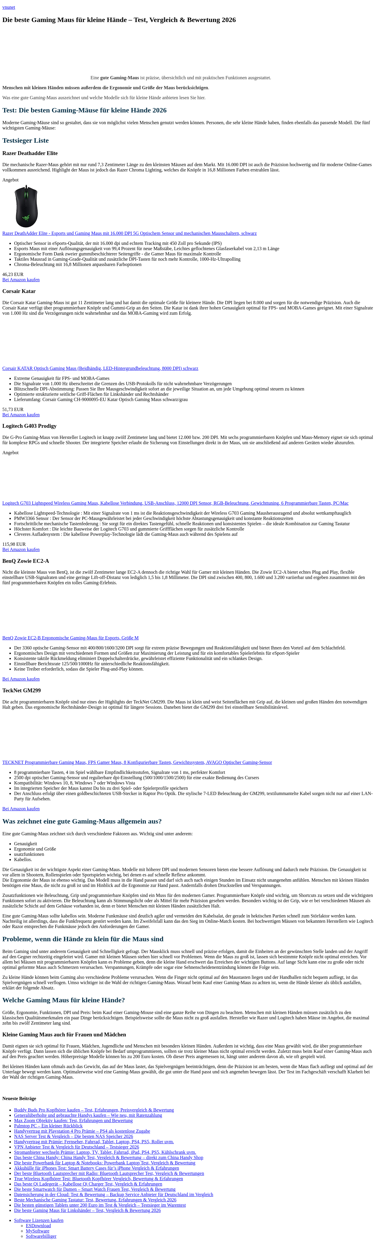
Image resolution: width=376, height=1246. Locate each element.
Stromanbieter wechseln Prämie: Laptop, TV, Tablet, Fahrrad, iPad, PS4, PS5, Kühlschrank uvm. (105, 1152)
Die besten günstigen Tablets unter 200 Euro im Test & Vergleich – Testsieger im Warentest (100, 1205)
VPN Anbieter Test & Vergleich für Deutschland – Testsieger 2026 (76, 1146)
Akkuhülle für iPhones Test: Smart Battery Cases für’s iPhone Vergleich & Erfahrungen (96, 1168)
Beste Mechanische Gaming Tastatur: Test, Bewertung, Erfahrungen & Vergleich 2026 (95, 1199)
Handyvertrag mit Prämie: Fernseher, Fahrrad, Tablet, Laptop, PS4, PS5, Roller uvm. (94, 1141)
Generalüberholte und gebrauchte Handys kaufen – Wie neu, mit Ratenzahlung (88, 1115)
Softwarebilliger (41, 1236)
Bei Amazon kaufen (21, 279)
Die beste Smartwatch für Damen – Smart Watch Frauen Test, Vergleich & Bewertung (95, 1189)
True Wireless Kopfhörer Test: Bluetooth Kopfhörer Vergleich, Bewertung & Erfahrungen (98, 1178)
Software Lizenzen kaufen (38, 1220)
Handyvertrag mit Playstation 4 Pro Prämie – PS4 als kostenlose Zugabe (82, 1131)
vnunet (8, 7)
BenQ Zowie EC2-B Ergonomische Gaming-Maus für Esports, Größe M (70, 637)
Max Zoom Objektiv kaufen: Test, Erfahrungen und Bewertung (73, 1120)
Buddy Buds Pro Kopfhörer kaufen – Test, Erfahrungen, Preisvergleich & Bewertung (94, 1109)
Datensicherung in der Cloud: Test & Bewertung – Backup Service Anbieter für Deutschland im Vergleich (113, 1194)
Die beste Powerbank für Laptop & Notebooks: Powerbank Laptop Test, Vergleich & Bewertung (104, 1162)
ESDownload (38, 1225)
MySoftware (37, 1230)
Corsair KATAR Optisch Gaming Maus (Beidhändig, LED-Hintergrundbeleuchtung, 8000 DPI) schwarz (100, 368)
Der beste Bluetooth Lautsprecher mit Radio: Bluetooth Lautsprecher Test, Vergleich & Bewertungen (109, 1173)
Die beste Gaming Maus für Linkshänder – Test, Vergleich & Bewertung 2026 (87, 1210)
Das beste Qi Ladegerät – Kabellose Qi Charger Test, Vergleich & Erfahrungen (88, 1183)
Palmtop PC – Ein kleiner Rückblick (48, 1125)
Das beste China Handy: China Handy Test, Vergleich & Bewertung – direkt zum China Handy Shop (108, 1157)
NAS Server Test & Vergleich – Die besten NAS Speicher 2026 (73, 1136)
